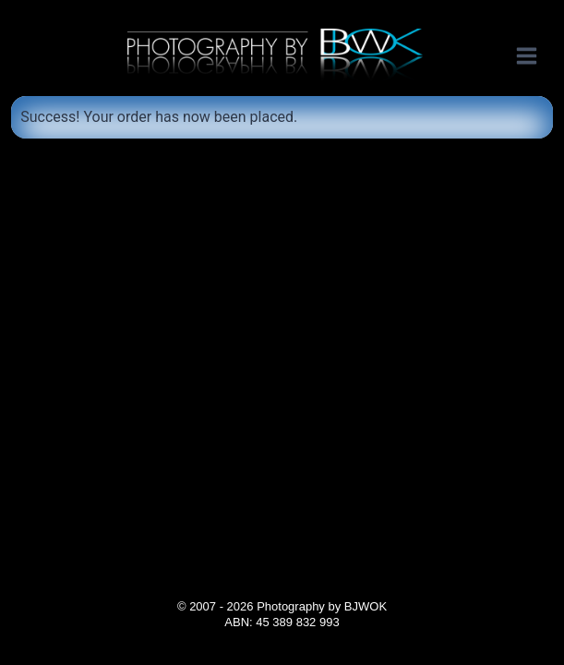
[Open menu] (536, 55)
